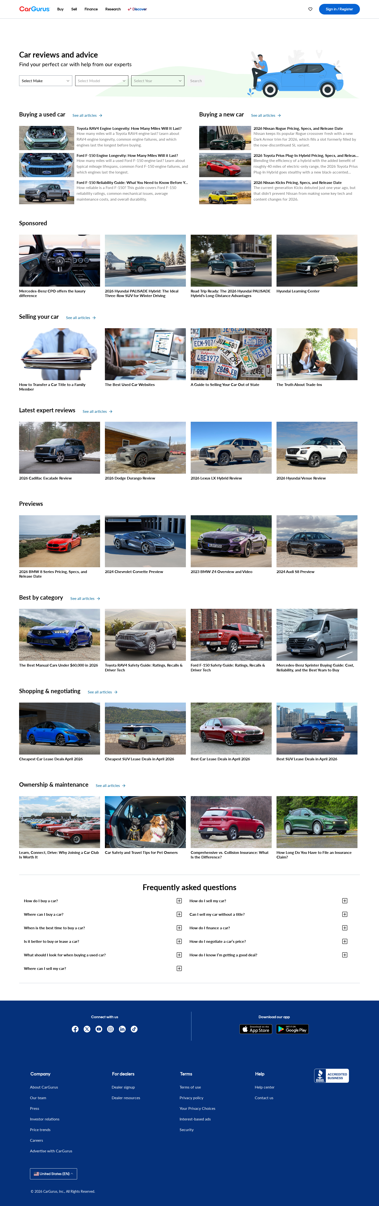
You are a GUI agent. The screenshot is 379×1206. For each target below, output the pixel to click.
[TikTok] (134, 1029)
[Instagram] (111, 1029)
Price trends (40, 1129)
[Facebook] (75, 1029)
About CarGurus (44, 1087)
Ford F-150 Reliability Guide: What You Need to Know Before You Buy (137, 182)
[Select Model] (101, 81)
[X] (87, 1029)
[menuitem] (60, 9)
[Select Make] (45, 81)
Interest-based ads (195, 1119)
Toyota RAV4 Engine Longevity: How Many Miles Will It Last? (129, 128)
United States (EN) (53, 1173)
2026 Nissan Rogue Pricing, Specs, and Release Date (298, 128)
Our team (38, 1097)
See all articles (87, 115)
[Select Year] (157, 81)
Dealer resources (126, 1097)
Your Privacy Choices (197, 1108)
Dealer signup (123, 1087)
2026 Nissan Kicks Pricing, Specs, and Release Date (298, 182)
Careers (36, 1140)
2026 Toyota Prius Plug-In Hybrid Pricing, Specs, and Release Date (310, 155)
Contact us (264, 1097)
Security (187, 1129)
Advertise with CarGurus (51, 1150)
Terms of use (190, 1087)
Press (34, 1108)
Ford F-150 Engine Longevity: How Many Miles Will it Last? (127, 155)
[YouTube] (99, 1029)
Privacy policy (191, 1097)
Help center (265, 1087)
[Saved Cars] (310, 9)
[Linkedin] (122, 1029)
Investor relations (44, 1119)
